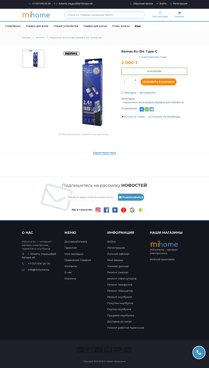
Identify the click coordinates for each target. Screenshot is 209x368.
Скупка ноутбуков (119, 309)
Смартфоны (13, 26)
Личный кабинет (118, 254)
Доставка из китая (119, 321)
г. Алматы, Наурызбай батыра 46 (73, 3)
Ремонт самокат (118, 272)
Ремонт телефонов (119, 284)
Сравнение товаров (77, 260)
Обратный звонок (141, 3)
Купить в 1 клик (133, 116)
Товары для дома (37, 26)
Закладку (128, 92)
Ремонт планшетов (120, 290)
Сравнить (148, 92)
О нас (68, 272)
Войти (162, 3)
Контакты (70, 266)
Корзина (70, 278)
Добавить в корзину (157, 82)
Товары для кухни (95, 26)
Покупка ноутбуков (120, 303)
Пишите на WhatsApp (164, 116)
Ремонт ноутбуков (119, 297)
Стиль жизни (121, 26)
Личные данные (118, 266)
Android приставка (162, 259)
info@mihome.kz (35, 269)
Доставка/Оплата (75, 241)
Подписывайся (131, 197)
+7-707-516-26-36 (41, 3)
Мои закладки (73, 254)
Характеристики (104, 152)
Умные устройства (66, 26)
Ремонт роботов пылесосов (125, 327)
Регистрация (178, 3)
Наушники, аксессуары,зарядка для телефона (153, 102)
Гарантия (70, 247)
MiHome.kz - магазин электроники (165, 248)
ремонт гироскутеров (121, 278)
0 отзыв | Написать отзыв (152, 57)
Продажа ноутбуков (120, 315)
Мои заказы (115, 260)
